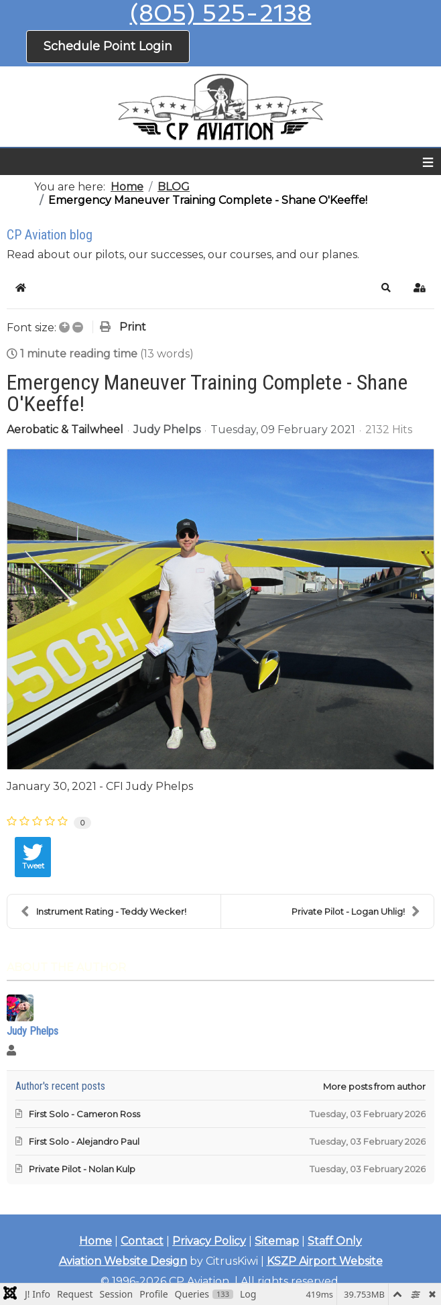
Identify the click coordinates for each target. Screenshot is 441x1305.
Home (95, 1241)
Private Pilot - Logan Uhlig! (356, 911)
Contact (142, 1241)
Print (132, 327)
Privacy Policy (209, 1241)
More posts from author (374, 1086)
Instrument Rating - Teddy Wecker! (103, 911)
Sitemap (277, 1241)
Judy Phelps (166, 429)
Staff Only (335, 1241)
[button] (386, 287)
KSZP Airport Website (325, 1261)
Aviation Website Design (123, 1261)
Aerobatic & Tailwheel (65, 429)
